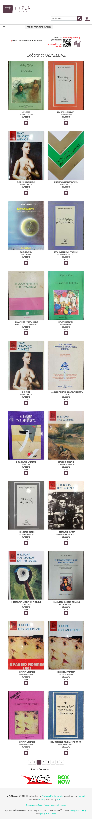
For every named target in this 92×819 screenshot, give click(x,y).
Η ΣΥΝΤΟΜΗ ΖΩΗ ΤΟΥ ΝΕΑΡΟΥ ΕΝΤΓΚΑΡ (65, 742)
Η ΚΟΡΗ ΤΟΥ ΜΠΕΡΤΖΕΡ (26, 672)
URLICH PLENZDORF (65, 744)
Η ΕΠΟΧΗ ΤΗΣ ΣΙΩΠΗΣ (66, 462)
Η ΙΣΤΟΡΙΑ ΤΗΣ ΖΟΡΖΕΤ (66, 532)
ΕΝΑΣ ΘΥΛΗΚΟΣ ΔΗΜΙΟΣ (26, 182)
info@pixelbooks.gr (78, 810)
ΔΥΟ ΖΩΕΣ (26, 112)
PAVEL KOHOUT (26, 185)
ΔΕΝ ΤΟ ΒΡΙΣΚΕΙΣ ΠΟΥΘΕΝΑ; (39, 27)
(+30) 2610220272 (48, 814)
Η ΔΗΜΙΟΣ (26, 392)
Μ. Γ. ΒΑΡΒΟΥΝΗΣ (65, 605)
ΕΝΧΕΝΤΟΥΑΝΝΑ (26, 252)
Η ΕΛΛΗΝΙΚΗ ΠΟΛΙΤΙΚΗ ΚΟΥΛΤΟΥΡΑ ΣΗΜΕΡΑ (66, 392)
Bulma (41, 799)
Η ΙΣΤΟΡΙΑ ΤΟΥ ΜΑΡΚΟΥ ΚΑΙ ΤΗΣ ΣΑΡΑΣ (26, 602)
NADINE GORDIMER (26, 674)
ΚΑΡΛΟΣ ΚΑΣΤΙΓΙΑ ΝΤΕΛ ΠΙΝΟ (26, 325)
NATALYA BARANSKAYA (65, 255)
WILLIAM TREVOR (26, 115)
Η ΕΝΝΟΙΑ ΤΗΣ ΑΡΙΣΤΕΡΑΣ (26, 462)
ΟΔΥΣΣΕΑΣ (26, 117)
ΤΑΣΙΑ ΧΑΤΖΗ (26, 255)
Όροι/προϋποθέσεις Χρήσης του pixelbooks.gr (46, 805)
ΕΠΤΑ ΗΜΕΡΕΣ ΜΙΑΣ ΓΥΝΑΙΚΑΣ (65, 252)
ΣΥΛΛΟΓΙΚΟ (66, 395)
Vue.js (60, 799)
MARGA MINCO (66, 325)
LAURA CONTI (26, 605)
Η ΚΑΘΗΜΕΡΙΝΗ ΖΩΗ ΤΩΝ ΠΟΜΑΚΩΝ (66, 602)
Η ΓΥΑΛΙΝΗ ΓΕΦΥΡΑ (65, 322)
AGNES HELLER (66, 185)
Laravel (81, 796)
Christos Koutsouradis (52, 796)
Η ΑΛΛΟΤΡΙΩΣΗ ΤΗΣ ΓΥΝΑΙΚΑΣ (26, 322)
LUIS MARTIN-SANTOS (66, 465)
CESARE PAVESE (66, 115)
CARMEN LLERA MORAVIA (65, 535)
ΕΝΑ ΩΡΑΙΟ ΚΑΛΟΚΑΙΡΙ (65, 112)
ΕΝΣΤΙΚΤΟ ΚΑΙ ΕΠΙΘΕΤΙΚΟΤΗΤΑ (66, 182)
